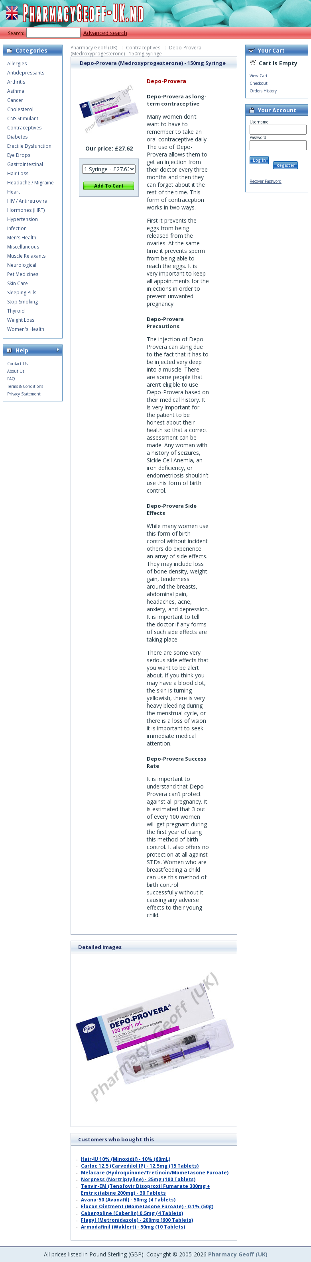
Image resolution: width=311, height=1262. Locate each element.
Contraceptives (143, 47)
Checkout (259, 83)
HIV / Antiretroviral (28, 201)
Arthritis (16, 81)
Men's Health (21, 237)
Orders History (263, 91)
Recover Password (265, 181)
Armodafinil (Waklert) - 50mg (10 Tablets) (133, 1226)
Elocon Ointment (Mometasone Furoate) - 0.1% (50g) (147, 1206)
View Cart (259, 75)
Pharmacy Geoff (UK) (94, 47)
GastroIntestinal (25, 164)
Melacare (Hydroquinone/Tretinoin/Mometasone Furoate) (154, 1172)
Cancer (15, 100)
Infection (17, 228)
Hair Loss (17, 173)
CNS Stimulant (22, 118)
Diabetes (17, 136)
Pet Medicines (22, 274)
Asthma (15, 91)
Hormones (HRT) (26, 210)
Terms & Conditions (25, 386)
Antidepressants (25, 72)
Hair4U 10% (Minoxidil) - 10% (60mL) (125, 1159)
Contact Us (17, 363)
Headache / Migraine (30, 182)
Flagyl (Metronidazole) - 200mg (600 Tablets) (137, 1220)
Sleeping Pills (21, 292)
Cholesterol (20, 109)
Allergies (17, 63)
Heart (13, 191)
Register (285, 165)
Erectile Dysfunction (29, 146)
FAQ (11, 379)
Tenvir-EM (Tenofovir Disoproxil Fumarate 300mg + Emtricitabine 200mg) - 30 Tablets (145, 1189)
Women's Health (25, 329)
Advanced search (105, 33)
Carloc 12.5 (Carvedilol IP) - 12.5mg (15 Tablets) (140, 1165)
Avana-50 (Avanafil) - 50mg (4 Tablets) (128, 1199)
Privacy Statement (24, 394)
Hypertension (22, 219)
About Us (15, 371)
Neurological (21, 265)
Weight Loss (20, 320)
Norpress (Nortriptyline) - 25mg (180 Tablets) (138, 1179)
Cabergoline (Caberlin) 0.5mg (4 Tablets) (132, 1213)
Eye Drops (18, 155)
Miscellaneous (23, 246)
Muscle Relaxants (26, 255)
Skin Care (17, 283)
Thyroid (16, 310)
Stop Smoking (22, 301)
